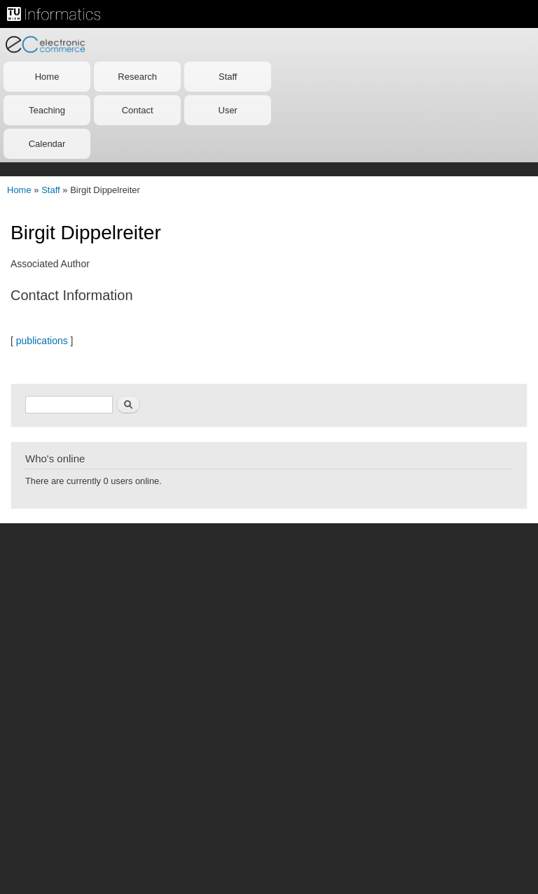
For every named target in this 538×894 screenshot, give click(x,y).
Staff (228, 76)
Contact (137, 110)
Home (47, 76)
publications (42, 340)
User (228, 110)
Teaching (47, 110)
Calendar (47, 144)
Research (137, 76)
